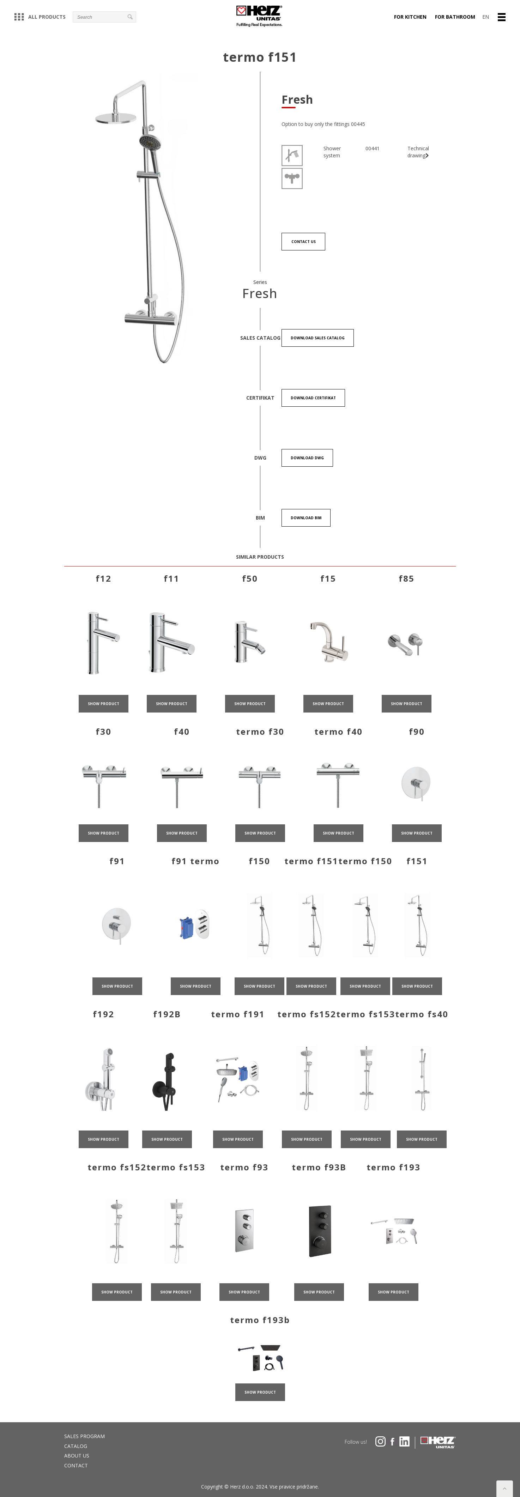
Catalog (75, 1446)
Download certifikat (313, 397)
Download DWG (307, 457)
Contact (76, 1465)
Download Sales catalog (318, 337)
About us (76, 1455)
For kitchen (410, 16)
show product (103, 713)
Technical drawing (418, 152)
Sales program (84, 1436)
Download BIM (306, 517)
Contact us (303, 241)
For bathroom (455, 16)
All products (40, 16)
